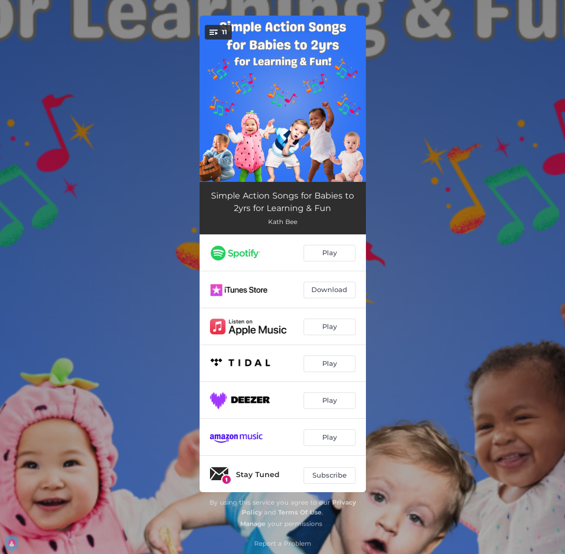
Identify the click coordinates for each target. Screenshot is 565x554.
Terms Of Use (300, 512)
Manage (253, 523)
